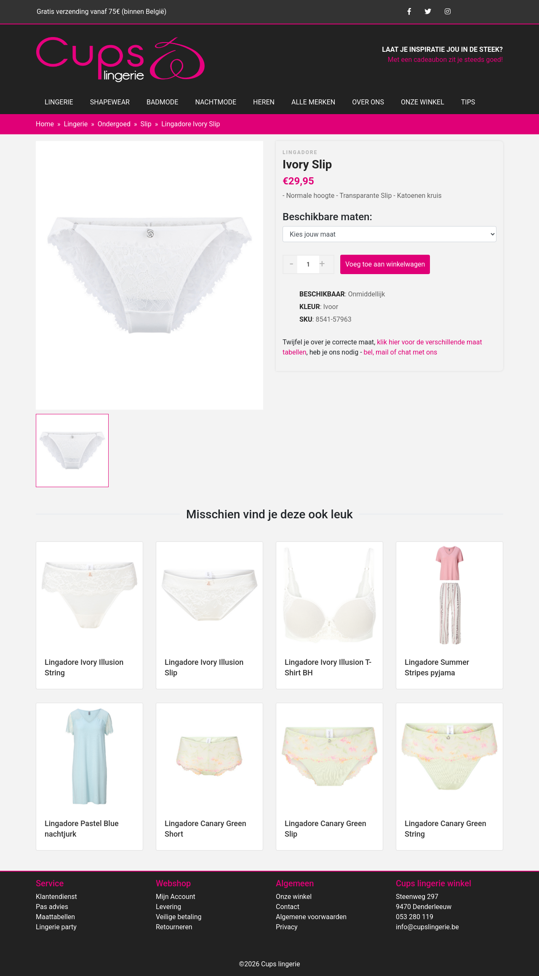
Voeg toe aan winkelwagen (385, 264)
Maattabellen (55, 917)
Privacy (287, 927)
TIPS (468, 102)
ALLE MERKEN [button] (313, 102)
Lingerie (76, 124)
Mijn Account (175, 897)
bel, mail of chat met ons (401, 352)
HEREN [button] (264, 102)
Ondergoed (114, 124)
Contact (287, 907)
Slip (145, 124)
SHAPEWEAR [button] (110, 102)
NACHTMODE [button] (215, 102)
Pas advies (52, 907)
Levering (168, 907)
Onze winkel (294, 897)
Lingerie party (56, 927)
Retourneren (174, 927)
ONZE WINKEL (422, 102)
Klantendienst (56, 897)
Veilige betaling (178, 917)
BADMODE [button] (162, 102)
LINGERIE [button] (59, 102)
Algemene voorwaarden (311, 917)
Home (45, 124)
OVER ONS (368, 102)
